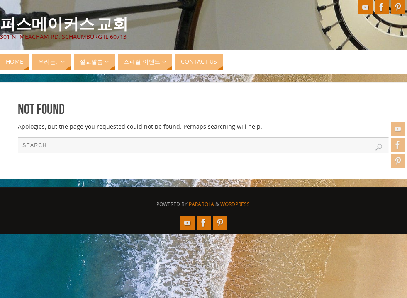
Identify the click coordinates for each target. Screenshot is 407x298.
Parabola (201, 204)
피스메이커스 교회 (64, 23)
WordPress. (235, 204)
